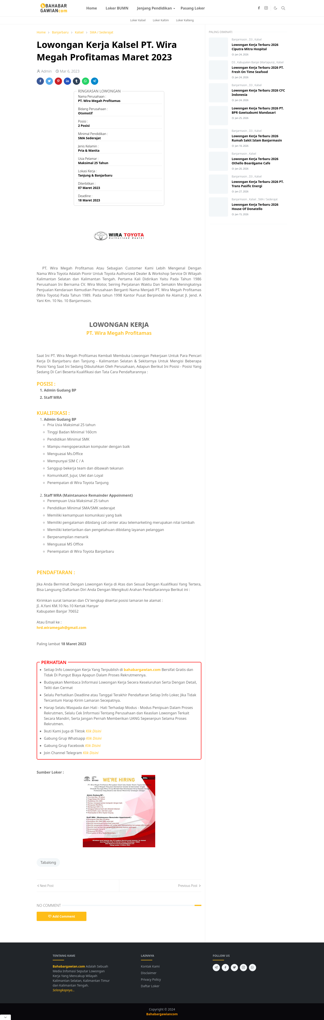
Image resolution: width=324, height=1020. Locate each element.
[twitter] (234, 967)
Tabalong (48, 862)
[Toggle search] (283, 8)
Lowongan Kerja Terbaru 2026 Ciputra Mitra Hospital (255, 46)
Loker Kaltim (161, 20)
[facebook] (258, 8)
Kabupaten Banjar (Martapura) (256, 62)
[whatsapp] (252, 967)
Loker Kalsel (138, 20)
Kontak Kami (150, 966)
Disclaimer (149, 973)
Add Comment (61, 916)
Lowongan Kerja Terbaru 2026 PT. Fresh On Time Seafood (258, 69)
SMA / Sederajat (268, 199)
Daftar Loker (150, 986)
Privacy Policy (151, 979)
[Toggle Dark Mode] (275, 8)
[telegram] (216, 967)
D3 (251, 39)
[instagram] (266, 8)
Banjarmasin (240, 39)
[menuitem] (91, 8)
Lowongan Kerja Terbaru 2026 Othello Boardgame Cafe (255, 161)
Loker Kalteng (185, 20)
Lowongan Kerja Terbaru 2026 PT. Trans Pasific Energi (258, 183)
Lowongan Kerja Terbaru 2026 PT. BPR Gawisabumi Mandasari (258, 110)
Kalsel (258, 39)
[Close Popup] (5, 1017)
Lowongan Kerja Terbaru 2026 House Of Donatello (255, 206)
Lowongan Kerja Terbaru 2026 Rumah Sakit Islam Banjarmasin (257, 138)
